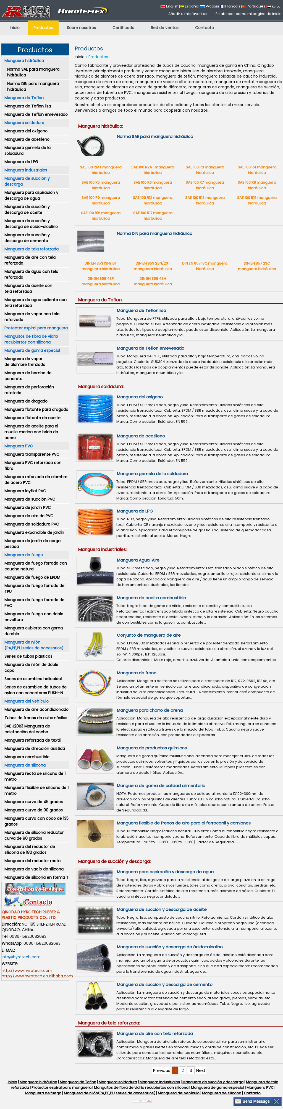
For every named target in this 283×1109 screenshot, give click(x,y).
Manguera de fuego (23, 555)
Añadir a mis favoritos (187, 13)
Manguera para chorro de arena (150, 710)
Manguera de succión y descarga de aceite (162, 909)
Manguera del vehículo (26, 701)
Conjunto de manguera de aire (149, 635)
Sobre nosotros (81, 27)
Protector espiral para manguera (36, 328)
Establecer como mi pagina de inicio (249, 13)
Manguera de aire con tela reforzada (155, 1033)
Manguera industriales (25, 170)
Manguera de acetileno (141, 436)
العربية (274, 6)
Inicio (15, 27)
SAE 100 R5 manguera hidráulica (101, 185)
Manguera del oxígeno (140, 397)
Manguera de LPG (135, 511)
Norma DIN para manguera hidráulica (33, 86)
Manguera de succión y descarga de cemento (165, 984)
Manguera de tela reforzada (31, 249)
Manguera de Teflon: (100, 300)
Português (253, 6)
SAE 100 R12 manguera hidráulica (152, 200)
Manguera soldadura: (101, 386)
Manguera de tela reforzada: (109, 1023)
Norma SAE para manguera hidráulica (33, 72)
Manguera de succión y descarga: (114, 861)
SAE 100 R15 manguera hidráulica (257, 200)
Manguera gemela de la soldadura (152, 474)
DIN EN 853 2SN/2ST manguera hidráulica (153, 266)
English (170, 6)
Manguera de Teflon (24, 98)
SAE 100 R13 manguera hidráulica (205, 200)
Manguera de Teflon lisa (141, 310)
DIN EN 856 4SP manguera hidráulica (101, 281)
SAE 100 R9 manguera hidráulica (101, 200)
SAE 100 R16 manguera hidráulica (100, 215)
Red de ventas (165, 27)
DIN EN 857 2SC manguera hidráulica (257, 266)
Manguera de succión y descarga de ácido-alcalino (170, 947)
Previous (161, 1070)
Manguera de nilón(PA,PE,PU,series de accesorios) (109, 1093)
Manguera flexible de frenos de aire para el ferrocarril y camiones (184, 823)
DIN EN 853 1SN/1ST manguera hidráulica (101, 266)
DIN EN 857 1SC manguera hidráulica (204, 266)
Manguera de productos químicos (152, 748)
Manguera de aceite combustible (151, 598)
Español (189, 6)
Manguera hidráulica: (100, 126)
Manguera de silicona (25, 765)
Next (201, 1070)
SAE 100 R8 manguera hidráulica (257, 185)
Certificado (123, 27)
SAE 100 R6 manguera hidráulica (152, 185)
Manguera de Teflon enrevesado (150, 348)
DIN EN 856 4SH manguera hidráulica (153, 281)
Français (230, 6)
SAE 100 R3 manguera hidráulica (205, 170)
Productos (43, 27)
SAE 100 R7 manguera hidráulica (205, 185)
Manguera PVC (18, 446)
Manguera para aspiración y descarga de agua (165, 872)
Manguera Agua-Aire (138, 560)
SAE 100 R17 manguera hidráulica (152, 215)
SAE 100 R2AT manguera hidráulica (152, 170)
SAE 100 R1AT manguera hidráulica (101, 170)
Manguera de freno (136, 673)
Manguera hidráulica (24, 60)
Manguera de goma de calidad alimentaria (161, 785)
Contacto (204, 27)
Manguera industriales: (102, 549)
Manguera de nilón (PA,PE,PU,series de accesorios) (34, 645)
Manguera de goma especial (32, 350)
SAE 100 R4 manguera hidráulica (257, 170)
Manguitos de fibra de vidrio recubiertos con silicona (31, 339)
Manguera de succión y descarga (27, 181)
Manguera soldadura (24, 123)
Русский (209, 6)
